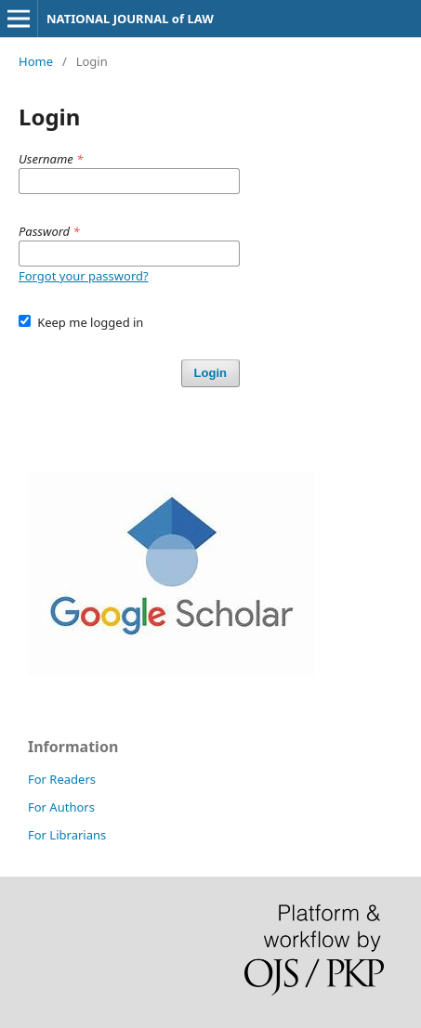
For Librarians (67, 834)
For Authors (61, 807)
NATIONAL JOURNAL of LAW (130, 18)
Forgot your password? (84, 275)
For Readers (62, 779)
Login (210, 373)
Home (36, 61)
